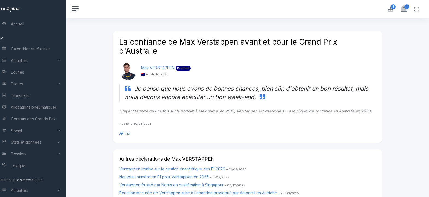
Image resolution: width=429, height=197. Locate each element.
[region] (36, 98)
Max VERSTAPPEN (161, 67)
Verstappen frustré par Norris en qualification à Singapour (185, 184)
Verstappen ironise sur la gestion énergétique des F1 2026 (186, 169)
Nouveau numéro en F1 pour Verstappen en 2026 (177, 177)
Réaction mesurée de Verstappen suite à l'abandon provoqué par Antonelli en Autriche (212, 192)
